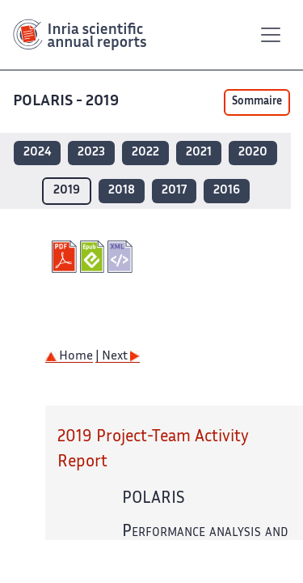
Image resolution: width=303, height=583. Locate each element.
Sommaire (257, 102)
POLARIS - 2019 (67, 102)
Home (69, 356)
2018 (121, 190)
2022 (145, 152)
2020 (252, 152)
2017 (174, 190)
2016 (226, 190)
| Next (117, 356)
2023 (91, 152)
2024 (37, 152)
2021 (199, 152)
